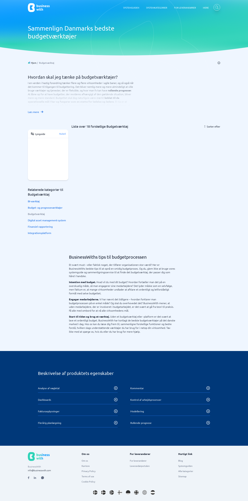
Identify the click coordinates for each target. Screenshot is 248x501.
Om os (85, 460)
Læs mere (36, 111)
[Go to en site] (144, 492)
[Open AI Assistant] (42, 478)
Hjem (33, 62)
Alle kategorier (185, 471)
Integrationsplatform (39, 232)
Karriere (86, 465)
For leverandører (138, 460)
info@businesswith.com (39, 470)
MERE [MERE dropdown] (206, 7)
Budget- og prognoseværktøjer (45, 207)
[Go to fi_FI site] (120, 492)
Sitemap (182, 476)
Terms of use (88, 476)
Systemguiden (185, 465)
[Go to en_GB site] (136, 492)
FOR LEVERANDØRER (185, 7)
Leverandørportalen (140, 465)
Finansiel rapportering (40, 226)
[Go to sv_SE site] (95, 492)
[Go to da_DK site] (103, 492)
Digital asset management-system (47, 220)
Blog (180, 460)
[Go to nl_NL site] (153, 492)
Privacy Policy (89, 471)
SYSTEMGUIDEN (131, 7)
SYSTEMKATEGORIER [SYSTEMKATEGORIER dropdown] (156, 7)
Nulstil (62, 133)
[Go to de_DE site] (128, 492)
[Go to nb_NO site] (111, 492)
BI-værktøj (34, 201)
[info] (219, 63)
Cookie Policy (88, 481)
